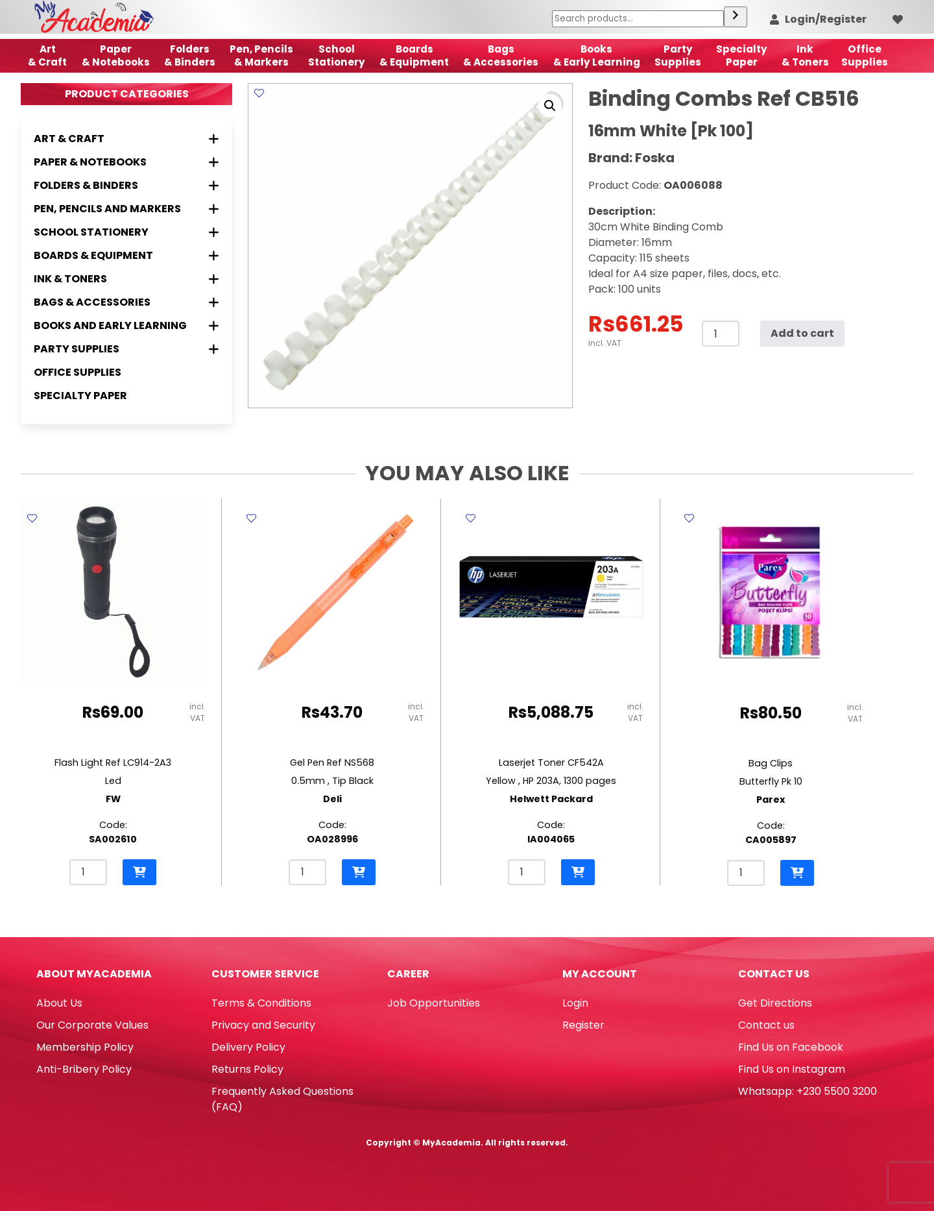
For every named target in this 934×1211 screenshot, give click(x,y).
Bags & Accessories (500, 55)
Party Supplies (677, 55)
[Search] (735, 16)
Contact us (766, 1025)
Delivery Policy (248, 1047)
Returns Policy (247, 1069)
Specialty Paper (80, 395)
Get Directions (775, 1003)
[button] (550, 105)
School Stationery (336, 55)
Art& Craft (47, 55)
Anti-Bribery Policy (84, 1069)
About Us (59, 1003)
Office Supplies (77, 372)
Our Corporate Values (92, 1025)
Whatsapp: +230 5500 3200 (807, 1091)
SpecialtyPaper (741, 55)
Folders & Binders (189, 55)
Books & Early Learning (596, 55)
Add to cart (802, 333)
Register (583, 1025)
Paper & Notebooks (116, 55)
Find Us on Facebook (790, 1047)
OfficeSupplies (864, 55)
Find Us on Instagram (791, 1069)
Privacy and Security (263, 1025)
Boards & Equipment (414, 55)
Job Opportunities (433, 1003)
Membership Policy (85, 1047)
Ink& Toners (805, 55)
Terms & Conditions (261, 1003)
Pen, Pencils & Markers (261, 55)
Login (575, 1003)
